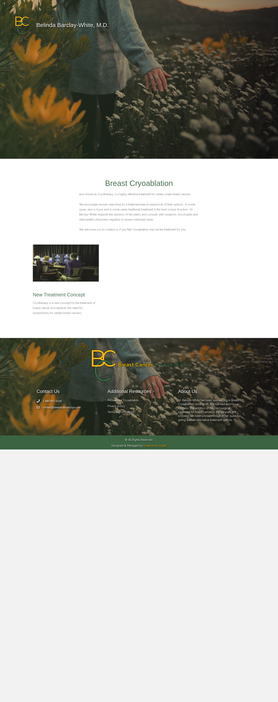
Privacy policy (116, 658)
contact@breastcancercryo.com (62, 659)
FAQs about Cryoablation (123, 652)
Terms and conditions (121, 664)
